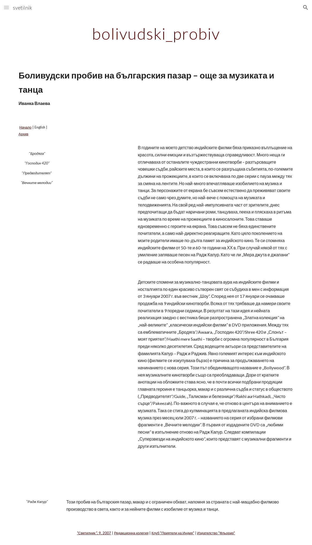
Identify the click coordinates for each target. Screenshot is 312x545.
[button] (6, 7)
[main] (156, 33)
